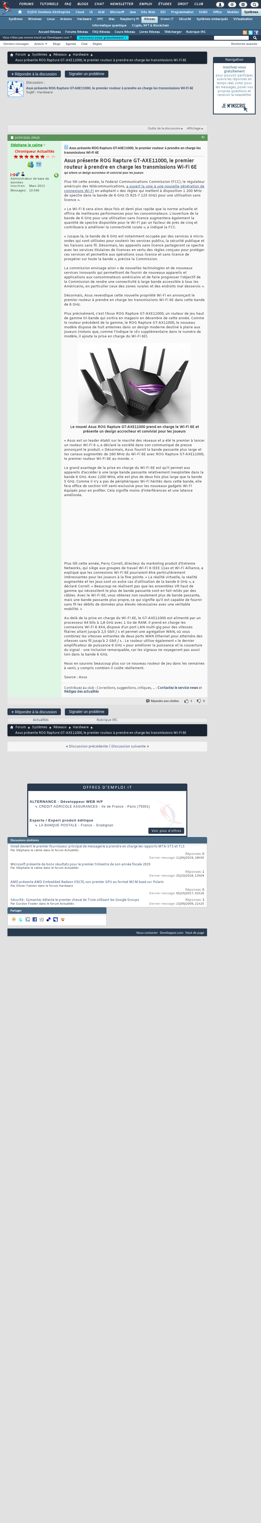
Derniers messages (16, 43)
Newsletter (121, 4)
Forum (20, 55)
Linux (51, 19)
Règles (97, 43)
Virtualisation (242, 19)
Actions (39, 43)
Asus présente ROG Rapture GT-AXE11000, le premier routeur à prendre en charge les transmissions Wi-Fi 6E (109, 88)
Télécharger (173, 32)
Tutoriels (48, 4)
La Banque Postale (58, 825)
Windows (35, 19)
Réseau (149, 19)
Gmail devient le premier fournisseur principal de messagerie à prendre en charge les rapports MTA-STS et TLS (97, 847)
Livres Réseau (149, 32)
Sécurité (185, 19)
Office (217, 12)
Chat (99, 4)
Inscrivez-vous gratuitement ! (103, 37)
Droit (182, 4)
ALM (101, 12)
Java (132, 12)
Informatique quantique (109, 26)
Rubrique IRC (196, 32)
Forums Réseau (76, 32)
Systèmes (251, 12)
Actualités (41, 720)
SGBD (203, 12)
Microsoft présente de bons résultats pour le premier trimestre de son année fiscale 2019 (80, 864)
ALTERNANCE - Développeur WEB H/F (66, 802)
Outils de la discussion (164, 128)
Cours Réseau (124, 32)
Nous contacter (147, 933)
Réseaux (60, 55)
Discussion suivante (128, 746)
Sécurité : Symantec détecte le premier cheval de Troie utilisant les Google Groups (74, 900)
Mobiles (233, 12)
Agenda (71, 43)
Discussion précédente (88, 746)
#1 (203, 137)
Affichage (194, 128)
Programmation (182, 12)
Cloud (80, 12)
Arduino (66, 19)
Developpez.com (171, 933)
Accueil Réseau (49, 32)
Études (164, 4)
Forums (26, 4)
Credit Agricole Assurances (68, 806)
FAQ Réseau (101, 32)
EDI (163, 12)
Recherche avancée (244, 43)
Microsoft (117, 12)
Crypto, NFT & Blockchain (150, 26)
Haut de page (194, 933)
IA (91, 12)
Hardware (84, 19)
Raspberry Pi (129, 19)
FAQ (67, 4)
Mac (112, 19)
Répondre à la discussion (34, 74)
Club (198, 4)
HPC (100, 19)
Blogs (82, 4)
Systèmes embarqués (212, 19)
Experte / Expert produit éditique (61, 820)
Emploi (145, 4)
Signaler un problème (86, 74)
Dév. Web (148, 12)
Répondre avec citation (163, 701)
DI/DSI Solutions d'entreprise (48, 12)
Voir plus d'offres (166, 831)
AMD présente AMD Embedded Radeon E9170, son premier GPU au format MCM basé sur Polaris (87, 882)
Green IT (166, 19)
